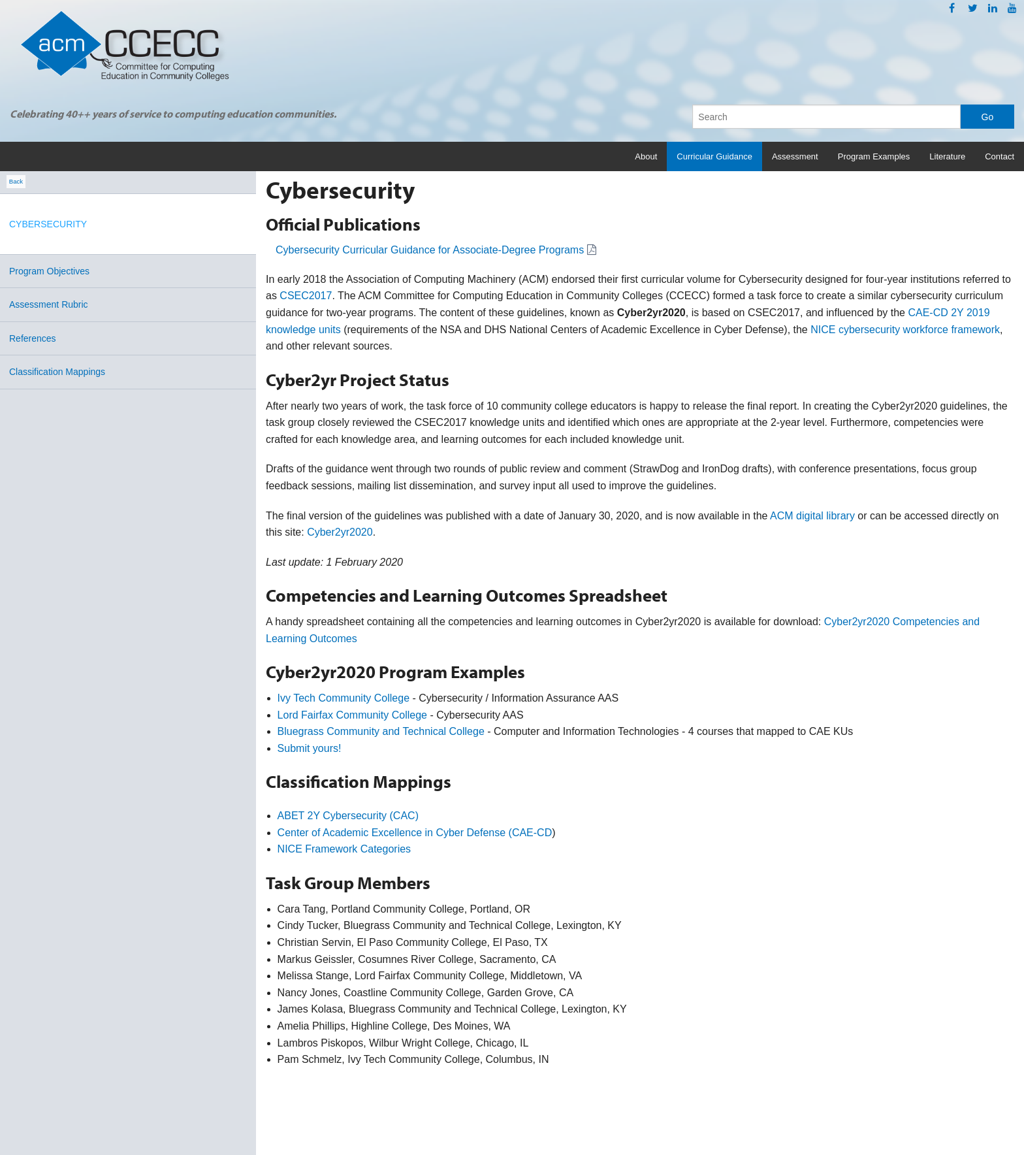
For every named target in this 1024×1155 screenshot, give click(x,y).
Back (16, 182)
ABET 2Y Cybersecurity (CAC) (348, 815)
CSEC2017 (306, 295)
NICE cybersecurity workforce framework (905, 329)
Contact (999, 156)
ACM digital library (812, 515)
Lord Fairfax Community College (352, 715)
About (646, 156)
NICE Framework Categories (344, 848)
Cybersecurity (48, 224)
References (32, 338)
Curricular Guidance (714, 156)
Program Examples (874, 156)
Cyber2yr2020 (340, 532)
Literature (947, 156)
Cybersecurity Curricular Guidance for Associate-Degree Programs (430, 249)
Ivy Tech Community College (343, 698)
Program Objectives (49, 271)
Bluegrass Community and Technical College (381, 731)
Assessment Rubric (48, 304)
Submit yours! (310, 748)
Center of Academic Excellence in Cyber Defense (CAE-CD (415, 832)
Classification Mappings (57, 371)
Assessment (795, 156)
